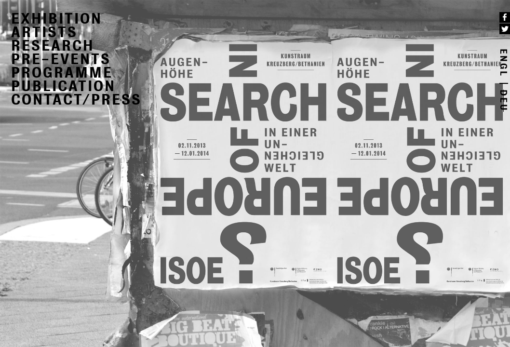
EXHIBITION (56, 19)
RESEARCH (52, 45)
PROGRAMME (62, 72)
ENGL (503, 63)
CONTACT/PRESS (76, 99)
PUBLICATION (63, 86)
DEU (503, 101)
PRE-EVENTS (61, 59)
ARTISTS (44, 32)
